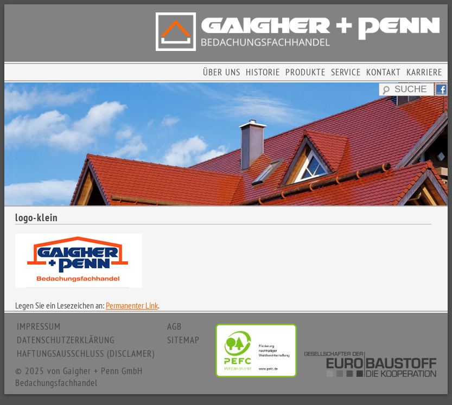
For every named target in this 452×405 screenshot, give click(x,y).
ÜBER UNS (221, 72)
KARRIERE (424, 72)
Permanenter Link (132, 305)
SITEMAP (183, 340)
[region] (226, 143)
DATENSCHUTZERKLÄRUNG (65, 340)
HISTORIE (263, 72)
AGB (174, 326)
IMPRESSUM (39, 326)
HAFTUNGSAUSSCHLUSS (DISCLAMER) (86, 353)
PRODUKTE (305, 72)
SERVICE (346, 72)
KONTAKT (383, 72)
